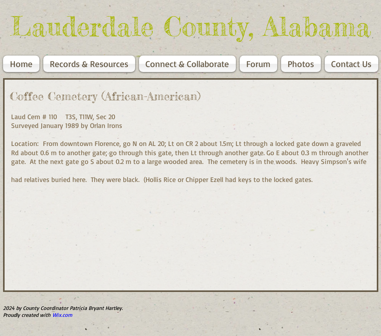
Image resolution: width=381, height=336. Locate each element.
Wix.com (62, 314)
